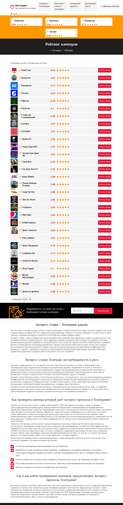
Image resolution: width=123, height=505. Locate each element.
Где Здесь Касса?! (28, 169)
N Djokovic (25, 207)
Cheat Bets (25, 162)
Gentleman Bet (27, 253)
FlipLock (24, 101)
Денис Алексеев (27, 230)
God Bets (24, 124)
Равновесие (25, 85)
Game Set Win (26, 192)
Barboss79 (25, 139)
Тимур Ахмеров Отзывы (27, 184)
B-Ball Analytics (27, 223)
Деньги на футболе (29, 291)
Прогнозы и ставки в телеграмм (59, 6)
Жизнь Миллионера (26, 276)
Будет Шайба (26, 177)
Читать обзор (104, 70)
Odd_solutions (26, 238)
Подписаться (106, 310)
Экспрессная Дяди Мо (29, 154)
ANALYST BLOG (28, 261)
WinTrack (24, 108)
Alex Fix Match (27, 200)
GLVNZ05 (24, 131)
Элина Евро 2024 (28, 147)
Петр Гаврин (26, 268)
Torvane (23, 93)
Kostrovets (24, 78)
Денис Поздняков (28, 245)
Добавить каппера (110, 6)
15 (30, 299)
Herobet (24, 284)
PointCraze (25, 70)
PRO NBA (25, 215)
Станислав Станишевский (27, 116)
